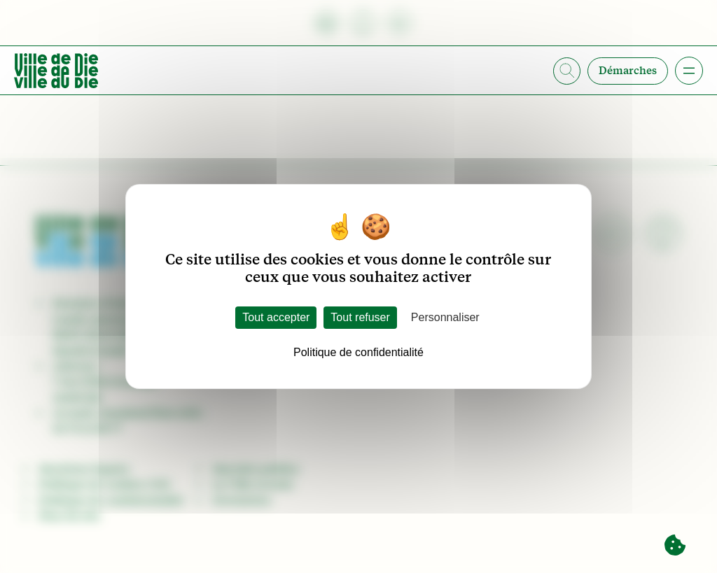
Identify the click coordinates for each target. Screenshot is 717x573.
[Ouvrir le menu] (689, 71)
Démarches (628, 70)
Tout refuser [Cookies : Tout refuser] (359, 317)
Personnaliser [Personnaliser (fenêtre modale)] (445, 317)
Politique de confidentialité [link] (358, 352)
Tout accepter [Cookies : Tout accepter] (275, 317)
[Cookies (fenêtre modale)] (674, 546)
